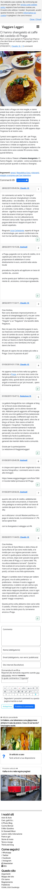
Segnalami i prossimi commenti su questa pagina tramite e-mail (21, 699)
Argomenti (5, 874)
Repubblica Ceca (23, 172)
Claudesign (15, 887)
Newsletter (7, 863)
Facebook (6, 858)
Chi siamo (5, 879)
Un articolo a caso (16, 754)
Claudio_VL (16, 46)
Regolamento (7, 882)
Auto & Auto (6, 817)
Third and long (7, 845)
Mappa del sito (7, 876)
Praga (13, 374)
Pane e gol (5, 836)
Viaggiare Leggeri (13, 27)
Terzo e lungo (7, 842)
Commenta (22, 180)
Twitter (4, 855)
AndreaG (23, 247)
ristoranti (35, 172)
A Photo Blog (6, 823)
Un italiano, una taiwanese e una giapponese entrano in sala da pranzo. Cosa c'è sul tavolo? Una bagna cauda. (20, 723)
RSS (4, 866)
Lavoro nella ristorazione (11, 834)
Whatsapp (6, 852)
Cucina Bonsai (7, 826)
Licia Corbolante (17, 230)
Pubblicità (5, 885)
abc (15, 688)
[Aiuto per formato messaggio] (35, 694)
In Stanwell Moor (8, 831)
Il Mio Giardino (7, 828)
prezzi (13, 172)
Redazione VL (25, 396)
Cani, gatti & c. (7, 820)
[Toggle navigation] (38, 27)
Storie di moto (7, 839)
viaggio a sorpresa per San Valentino (15, 175)
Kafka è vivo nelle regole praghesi (16, 771)
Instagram (6, 860)
